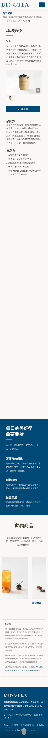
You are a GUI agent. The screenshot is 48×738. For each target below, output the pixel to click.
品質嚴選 (11, 497)
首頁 (8, 21)
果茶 (15, 670)
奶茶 (36, 667)
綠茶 (40, 667)
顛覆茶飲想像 (14, 458)
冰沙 (23, 670)
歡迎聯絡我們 (35, 670)
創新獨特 (11, 480)
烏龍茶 (7, 670)
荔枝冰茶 (6, 603)
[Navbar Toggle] (42, 4)
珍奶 (19, 670)
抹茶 (27, 670)
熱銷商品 (24, 525)
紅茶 (11, 670)
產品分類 (16, 21)
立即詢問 (23, 109)
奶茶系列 (26, 21)
